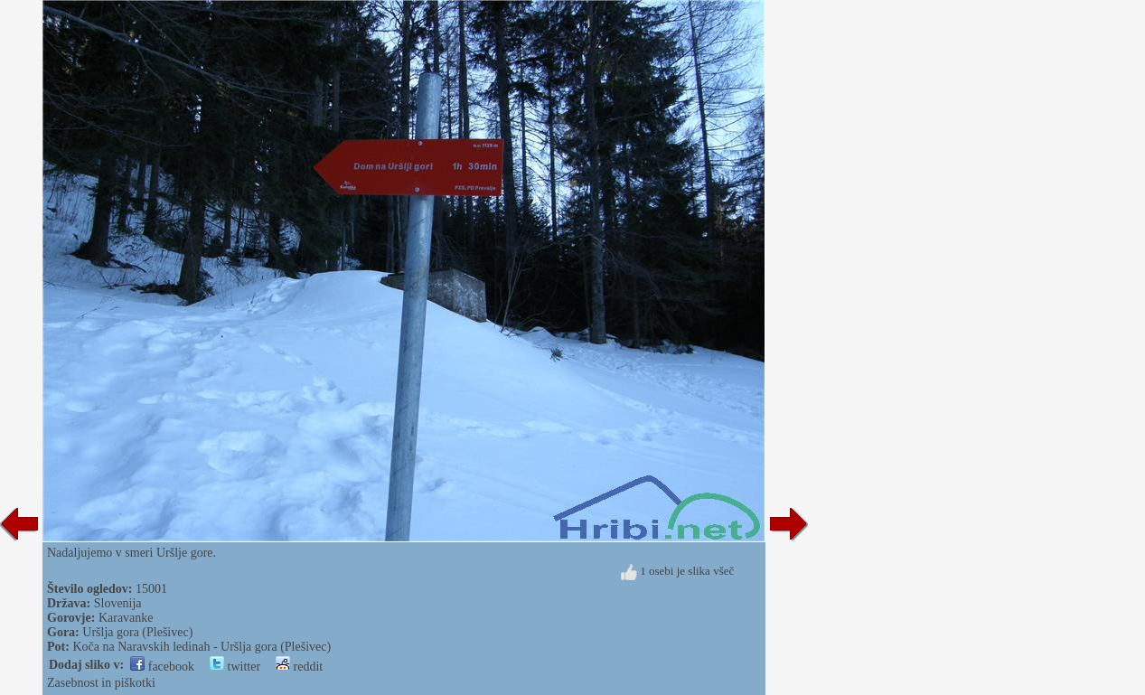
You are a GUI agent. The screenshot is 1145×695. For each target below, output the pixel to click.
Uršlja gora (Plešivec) (137, 632)
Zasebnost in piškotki (101, 683)
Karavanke (126, 618)
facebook (162, 666)
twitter (235, 666)
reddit (299, 666)
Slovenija (118, 603)
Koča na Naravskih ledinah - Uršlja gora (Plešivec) (201, 646)
